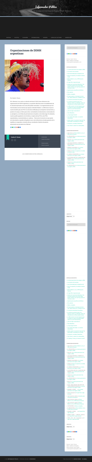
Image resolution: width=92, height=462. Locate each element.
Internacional (35, 37)
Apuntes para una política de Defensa (75, 90)
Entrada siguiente (45, 145)
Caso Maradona (70, 112)
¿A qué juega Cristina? (72, 114)
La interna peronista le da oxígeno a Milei (76, 69)
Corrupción (68, 37)
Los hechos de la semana (72, 71)
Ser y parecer (70, 92)
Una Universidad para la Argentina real (75, 73)
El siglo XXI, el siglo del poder (73, 82)
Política (16, 37)
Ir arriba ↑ (84, 459)
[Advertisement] (46, 26)
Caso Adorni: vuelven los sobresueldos (75, 125)
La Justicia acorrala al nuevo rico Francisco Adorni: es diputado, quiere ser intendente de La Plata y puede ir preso (76, 103)
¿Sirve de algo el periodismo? (73, 110)
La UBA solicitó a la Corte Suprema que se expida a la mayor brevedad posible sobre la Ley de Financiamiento (75, 107)
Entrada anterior (45, 143)
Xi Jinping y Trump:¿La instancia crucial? (76, 338)
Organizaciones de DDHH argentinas (25, 52)
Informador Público (46, 6)
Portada (8, 37)
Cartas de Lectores (56, 37)
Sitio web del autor (15, 140)
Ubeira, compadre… (71, 94)
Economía (25, 37)
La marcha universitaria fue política (74, 99)
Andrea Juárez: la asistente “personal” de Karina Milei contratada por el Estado (76, 121)
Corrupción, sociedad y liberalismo (74, 123)
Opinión (45, 37)
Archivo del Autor (12, 140)
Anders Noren (77, 459)
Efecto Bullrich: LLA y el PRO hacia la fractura (76, 133)
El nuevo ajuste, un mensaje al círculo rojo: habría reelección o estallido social (76, 97)
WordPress (33, 459)
